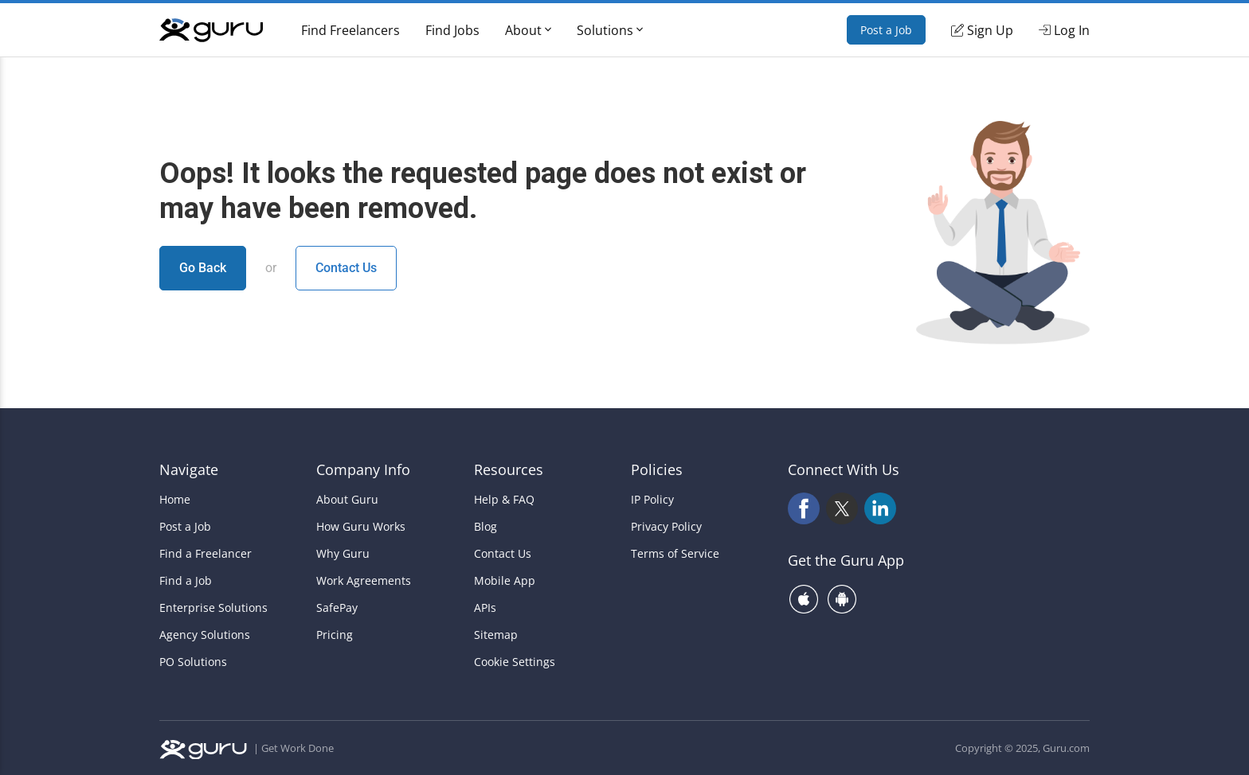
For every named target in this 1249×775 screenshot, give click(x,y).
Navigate (188, 469)
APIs (485, 608)
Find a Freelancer (205, 554)
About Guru (347, 500)
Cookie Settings (514, 662)
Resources (508, 469)
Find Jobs (452, 30)
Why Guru (343, 554)
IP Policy (652, 500)
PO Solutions (193, 662)
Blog (485, 527)
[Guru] (211, 30)
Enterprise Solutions (213, 608)
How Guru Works (360, 527)
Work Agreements (363, 581)
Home (174, 500)
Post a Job (886, 29)
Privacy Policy (666, 527)
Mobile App (504, 581)
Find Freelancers (350, 30)
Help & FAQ (504, 500)
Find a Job (185, 581)
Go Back (202, 267)
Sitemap (496, 635)
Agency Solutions (204, 635)
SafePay (337, 608)
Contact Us (346, 267)
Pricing (334, 635)
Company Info (363, 469)
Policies (657, 469)
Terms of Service (675, 554)
